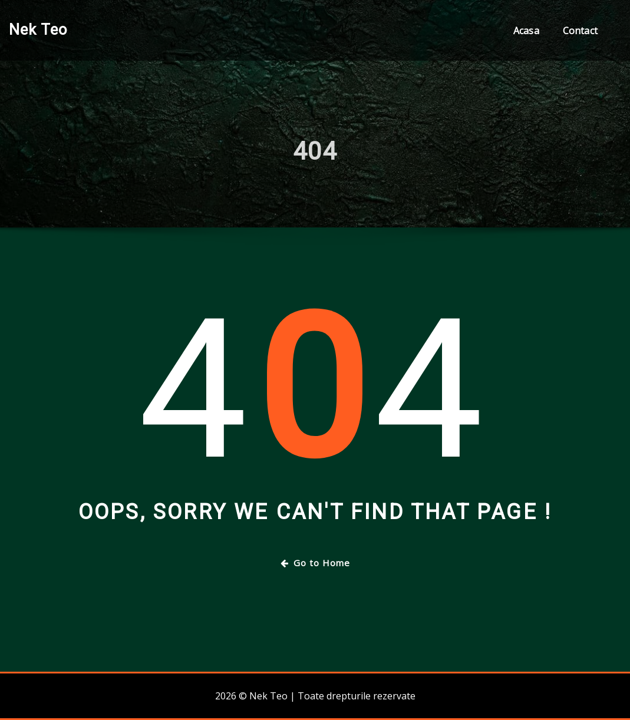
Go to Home (315, 563)
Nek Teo (38, 29)
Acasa (526, 30)
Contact (580, 30)
